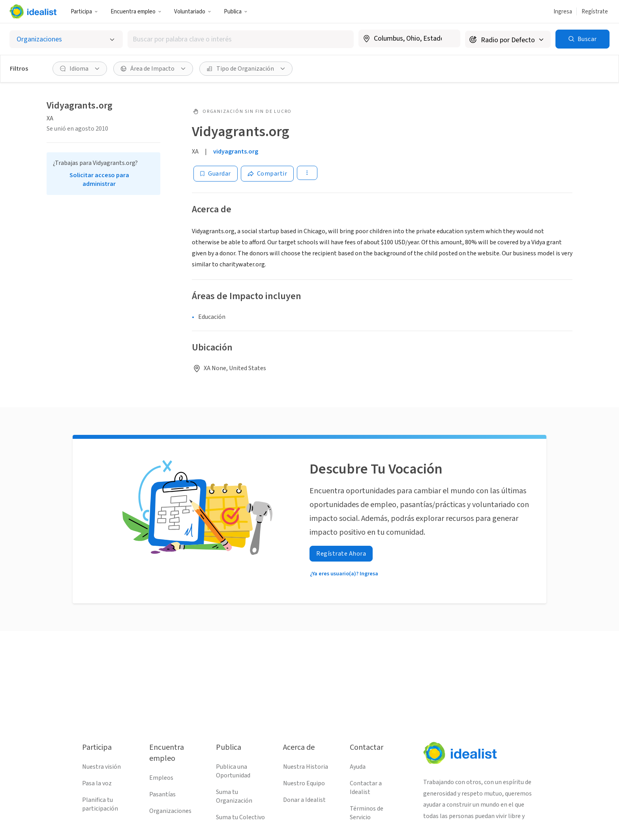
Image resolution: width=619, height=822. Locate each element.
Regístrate (594, 11)
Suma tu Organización (234, 796)
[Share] (267, 174)
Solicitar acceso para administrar (99, 179)
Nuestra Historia (305, 766)
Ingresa (562, 11)
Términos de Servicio (366, 813)
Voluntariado (192, 11)
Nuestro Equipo (304, 783)
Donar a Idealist (304, 800)
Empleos (161, 777)
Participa (84, 11)
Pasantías (162, 794)
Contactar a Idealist (366, 787)
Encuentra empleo (136, 11)
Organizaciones (170, 811)
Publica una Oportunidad (233, 771)
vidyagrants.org (235, 151)
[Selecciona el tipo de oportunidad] (66, 39)
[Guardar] (215, 174)
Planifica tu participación (100, 804)
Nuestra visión (101, 766)
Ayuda (358, 766)
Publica (236, 11)
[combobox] (240, 39)
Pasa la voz (97, 783)
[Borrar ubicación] (449, 39)
